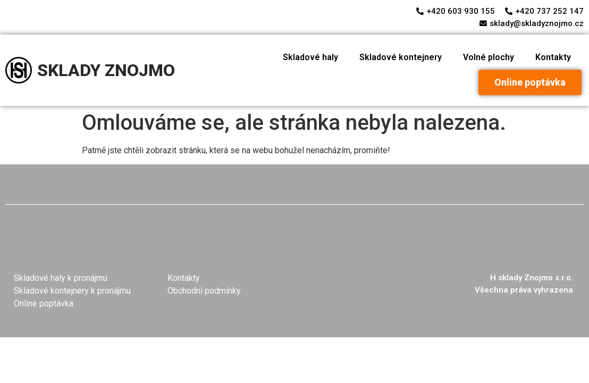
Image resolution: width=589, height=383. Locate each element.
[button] (530, 82)
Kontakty (553, 57)
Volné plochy (488, 57)
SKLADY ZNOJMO (106, 70)
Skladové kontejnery (400, 57)
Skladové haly (310, 57)
